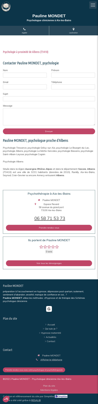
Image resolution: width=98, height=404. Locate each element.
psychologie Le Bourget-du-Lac (72, 147)
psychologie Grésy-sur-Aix (41, 147)
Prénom (55, 70)
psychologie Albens (13, 150)
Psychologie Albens (13, 161)
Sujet (5, 93)
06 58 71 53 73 (49, 218)
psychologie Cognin (35, 154)
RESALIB (36, 400)
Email (5, 82)
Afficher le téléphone (51, 359)
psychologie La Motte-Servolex (40, 150)
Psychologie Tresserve (15, 147)
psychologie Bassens (69, 150)
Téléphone (56, 82)
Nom (5, 70)
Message (7, 105)
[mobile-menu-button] (93, 5)
